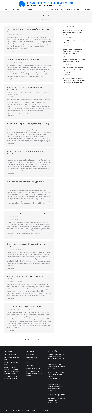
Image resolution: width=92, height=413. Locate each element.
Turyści (15, 309)
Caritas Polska (30, 354)
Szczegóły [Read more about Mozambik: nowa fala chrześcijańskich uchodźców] (10, 79)
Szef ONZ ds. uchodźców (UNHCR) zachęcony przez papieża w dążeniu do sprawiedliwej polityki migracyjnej (74, 80)
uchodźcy (15, 94)
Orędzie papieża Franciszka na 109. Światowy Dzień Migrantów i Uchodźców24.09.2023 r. (73, 51)
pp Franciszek (22, 92)
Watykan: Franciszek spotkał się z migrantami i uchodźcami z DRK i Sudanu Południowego (75, 70)
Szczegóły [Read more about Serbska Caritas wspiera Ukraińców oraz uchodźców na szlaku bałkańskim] (10, 298)
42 (39, 339)
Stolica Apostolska (31, 92)
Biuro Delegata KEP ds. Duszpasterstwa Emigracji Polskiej (34, 373)
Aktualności (10, 34)
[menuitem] (5, 10)
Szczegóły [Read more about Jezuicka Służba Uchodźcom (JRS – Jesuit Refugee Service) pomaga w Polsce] (10, 51)
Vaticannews (30, 365)
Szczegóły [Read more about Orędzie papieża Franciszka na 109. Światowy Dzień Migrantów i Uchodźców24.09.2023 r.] (10, 115)
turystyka (20, 309)
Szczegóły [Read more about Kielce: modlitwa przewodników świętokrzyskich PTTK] (10, 330)
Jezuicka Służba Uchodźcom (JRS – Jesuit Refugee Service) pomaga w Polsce (73, 33)
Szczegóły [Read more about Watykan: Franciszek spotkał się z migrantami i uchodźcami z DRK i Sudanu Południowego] (10, 173)
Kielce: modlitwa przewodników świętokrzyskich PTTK (24, 306)
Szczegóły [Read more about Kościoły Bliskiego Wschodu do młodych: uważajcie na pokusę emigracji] (10, 268)
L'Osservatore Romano (33, 368)
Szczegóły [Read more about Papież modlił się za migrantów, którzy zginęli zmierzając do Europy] (10, 143)
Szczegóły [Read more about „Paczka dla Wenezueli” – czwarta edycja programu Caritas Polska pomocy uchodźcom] (10, 236)
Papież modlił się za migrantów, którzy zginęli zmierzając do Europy (28, 124)
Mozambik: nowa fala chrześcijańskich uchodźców (23, 59)
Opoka (28, 362)
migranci (15, 92)
